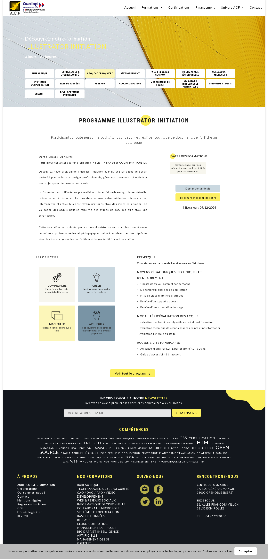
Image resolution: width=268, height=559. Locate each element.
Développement (90, 496)
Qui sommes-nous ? (31, 492)
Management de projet (96, 527)
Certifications (179, 7)
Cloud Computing (92, 523)
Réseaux (84, 520)
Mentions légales (29, 500)
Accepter (246, 551)
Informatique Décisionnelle (101, 504)
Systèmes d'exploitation (98, 512)
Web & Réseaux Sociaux (96, 500)
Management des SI (93, 539)
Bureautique (88, 484)
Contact (256, 7)
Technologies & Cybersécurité (103, 488)
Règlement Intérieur (31, 504)
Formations (150, 7)
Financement (205, 7)
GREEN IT (84, 543)
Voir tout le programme (132, 373)
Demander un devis (197, 188)
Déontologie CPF (29, 512)
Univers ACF (230, 7)
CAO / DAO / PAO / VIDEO (96, 492)
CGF (20, 508)
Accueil (130, 7)
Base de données (91, 516)
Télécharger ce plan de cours (198, 197)
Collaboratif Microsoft (98, 508)
